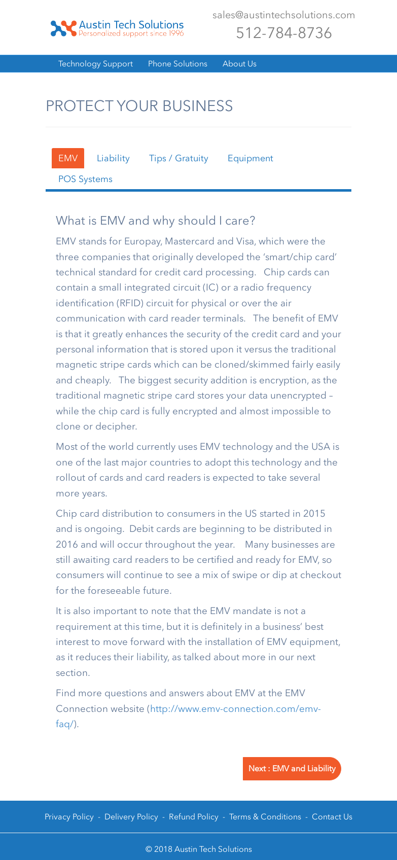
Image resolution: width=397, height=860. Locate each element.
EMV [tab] (68, 158)
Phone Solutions (177, 63)
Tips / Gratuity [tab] (178, 158)
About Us (240, 63)
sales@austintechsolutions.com (283, 15)
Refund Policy (194, 816)
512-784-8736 (284, 33)
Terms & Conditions (265, 816)
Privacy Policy (69, 816)
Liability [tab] (113, 158)
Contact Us (332, 816)
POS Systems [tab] (85, 179)
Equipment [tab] (250, 158)
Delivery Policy (131, 816)
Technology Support (95, 63)
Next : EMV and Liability (292, 768)
